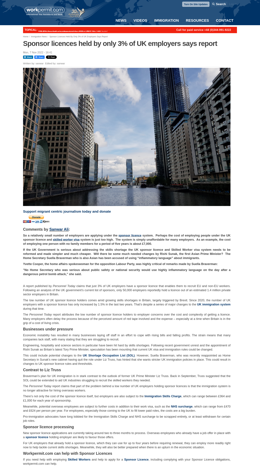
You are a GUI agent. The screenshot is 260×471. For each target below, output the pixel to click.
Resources (197, 20)
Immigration (166, 20)
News (121, 20)
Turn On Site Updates (196, 4)
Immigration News (39, 36)
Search (221, 4)
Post (51, 57)
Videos (140, 20)
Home (25, 36)
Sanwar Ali (59, 229)
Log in (233, 4)
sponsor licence (130, 235)
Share (28, 57)
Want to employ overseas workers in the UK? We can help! (72, 31)
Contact (224, 20)
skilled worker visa (66, 239)
